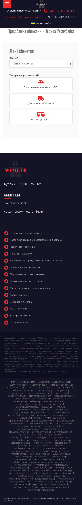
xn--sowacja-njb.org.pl (25, 484)
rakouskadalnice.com (41, 423)
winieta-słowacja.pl (40, 454)
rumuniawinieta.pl (65, 423)
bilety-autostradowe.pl (19, 387)
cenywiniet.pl (63, 390)
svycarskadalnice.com (29, 434)
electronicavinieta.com (56, 401)
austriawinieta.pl (38, 384)
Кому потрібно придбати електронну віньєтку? (36, 260)
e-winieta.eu (60, 398)
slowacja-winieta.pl (19, 431)
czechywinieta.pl (63, 393)
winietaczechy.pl (63, 462)
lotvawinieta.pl (61, 412)
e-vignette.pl (44, 398)
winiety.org (60, 476)
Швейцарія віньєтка (21, 302)
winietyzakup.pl (44, 481)
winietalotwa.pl (60, 465)
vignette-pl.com (62, 440)
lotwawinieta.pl (16, 415)
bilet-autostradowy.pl (61, 384)
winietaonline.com (43, 467)
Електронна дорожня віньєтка (26, 233)
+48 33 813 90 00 (59, 11)
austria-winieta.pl (18, 384)
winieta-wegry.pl (62, 454)
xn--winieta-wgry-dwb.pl (41, 489)
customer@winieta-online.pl (24, 17)
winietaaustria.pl (58, 456)
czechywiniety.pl (17, 395)
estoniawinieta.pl (55, 404)
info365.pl (61, 407)
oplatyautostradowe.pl (42, 420)
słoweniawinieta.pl (22, 437)
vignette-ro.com (42, 442)
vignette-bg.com (20, 440)
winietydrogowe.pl (17, 478)
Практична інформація (22, 246)
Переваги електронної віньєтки (27, 274)
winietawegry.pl (25, 476)
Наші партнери (18, 308)
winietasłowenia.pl (64, 473)
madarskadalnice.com (62, 415)
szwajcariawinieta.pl (54, 434)
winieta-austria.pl (40, 451)
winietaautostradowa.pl (54, 459)
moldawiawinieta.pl (55, 418)
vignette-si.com (62, 442)
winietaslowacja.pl (62, 470)
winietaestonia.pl (23, 465)
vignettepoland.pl (42, 445)
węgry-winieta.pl (63, 481)
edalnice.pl (35, 401)
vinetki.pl (59, 445)
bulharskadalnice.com (23, 390)
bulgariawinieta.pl (66, 387)
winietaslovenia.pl (41, 470)
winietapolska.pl (64, 467)
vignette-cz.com (41, 440)
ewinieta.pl (47, 407)
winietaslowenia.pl (18, 473)
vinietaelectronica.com (27, 448)
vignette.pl (24, 445)
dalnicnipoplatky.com (40, 395)
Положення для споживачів (25, 267)
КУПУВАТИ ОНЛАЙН (63, 17)
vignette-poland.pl (21, 442)
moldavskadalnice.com (29, 418)
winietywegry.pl (66, 478)
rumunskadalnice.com (30, 426)
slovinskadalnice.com (54, 429)
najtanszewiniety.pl (18, 420)
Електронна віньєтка (21, 315)
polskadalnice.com (17, 423)
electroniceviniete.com (30, 404)
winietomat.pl (43, 476)
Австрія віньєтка (19, 295)
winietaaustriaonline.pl (27, 459)
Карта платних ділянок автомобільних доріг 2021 (36, 240)
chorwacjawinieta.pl (20, 393)
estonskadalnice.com (27, 407)
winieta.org (41, 456)
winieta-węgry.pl (23, 456)
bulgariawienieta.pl (43, 387)
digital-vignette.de (24, 398)
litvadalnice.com (22, 409)
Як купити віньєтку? (21, 253)
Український (41, 23)
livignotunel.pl (20, 412)
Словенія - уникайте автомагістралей (30, 288)
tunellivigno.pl (42, 437)
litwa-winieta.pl (42, 409)
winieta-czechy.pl (61, 451)
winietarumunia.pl (19, 470)
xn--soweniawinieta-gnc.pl (54, 484)
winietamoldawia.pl (20, 467)
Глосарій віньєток (19, 322)
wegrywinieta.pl (19, 451)
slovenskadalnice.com (28, 429)
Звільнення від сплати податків (27, 281)
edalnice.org (20, 401)
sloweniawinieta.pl (63, 431)
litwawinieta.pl (60, 409)
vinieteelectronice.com (54, 448)
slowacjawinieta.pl (41, 431)
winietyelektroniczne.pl (42, 478)
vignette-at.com (61, 437)
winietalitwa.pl (42, 465)
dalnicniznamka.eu (64, 395)
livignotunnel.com (40, 412)
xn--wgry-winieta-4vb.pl (25, 487)
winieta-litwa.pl (19, 454)
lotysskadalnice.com (37, 415)
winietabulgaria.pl (19, 462)
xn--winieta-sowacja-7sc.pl (55, 487)
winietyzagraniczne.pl (21, 481)
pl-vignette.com (65, 420)
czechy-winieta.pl (42, 393)
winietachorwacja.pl (41, 462)
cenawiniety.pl (45, 390)
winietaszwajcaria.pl (41, 473)
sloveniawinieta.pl (54, 426)
